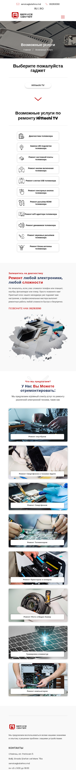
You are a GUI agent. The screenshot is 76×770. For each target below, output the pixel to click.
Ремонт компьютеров (37, 642)
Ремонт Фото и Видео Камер (37, 568)
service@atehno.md (28, 4)
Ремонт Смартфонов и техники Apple (37, 425)
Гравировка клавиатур (37, 605)
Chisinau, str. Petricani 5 (21, 705)
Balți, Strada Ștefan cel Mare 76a (26, 710)
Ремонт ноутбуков (37, 388)
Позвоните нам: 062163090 (25, 260)
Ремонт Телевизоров (37, 494)
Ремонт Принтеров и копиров (37, 531)
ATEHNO (33, 764)
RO (42, 8)
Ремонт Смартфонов (37, 456)
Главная (27, 50)
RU (36, 8)
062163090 (53, 4)
